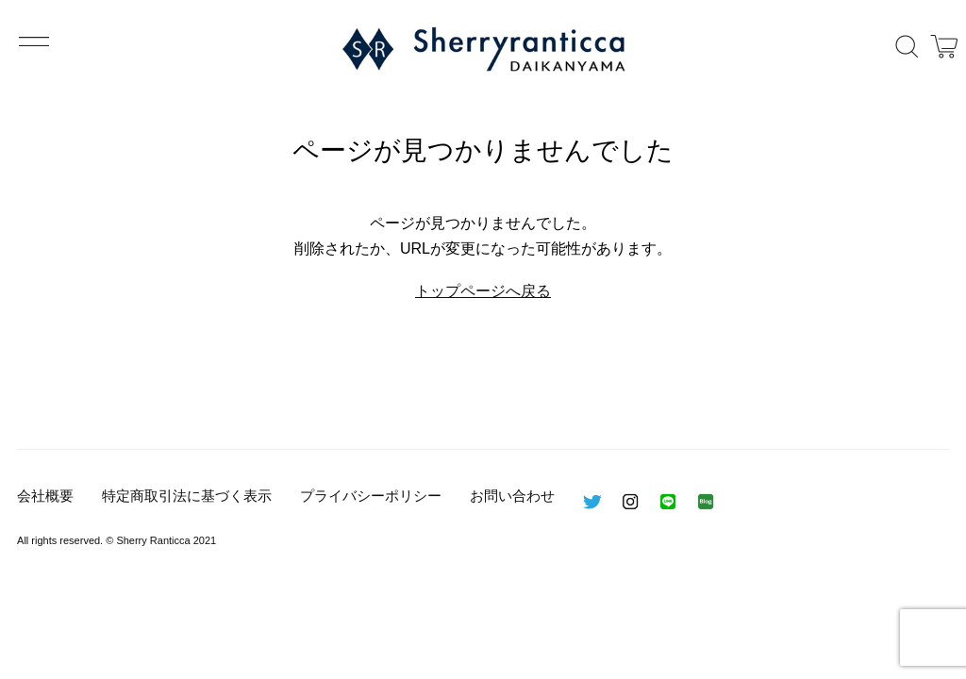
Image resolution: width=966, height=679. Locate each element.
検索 (906, 46)
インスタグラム (630, 501)
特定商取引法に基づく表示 (187, 496)
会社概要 (45, 496)
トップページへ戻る (483, 291)
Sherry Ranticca (483, 49)
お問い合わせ (512, 496)
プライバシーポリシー (370, 496)
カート (944, 46)
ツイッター (592, 501)
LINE (667, 501)
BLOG (705, 501)
